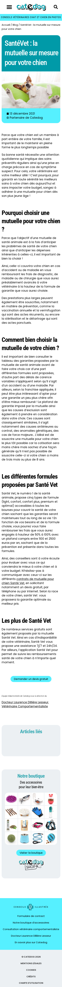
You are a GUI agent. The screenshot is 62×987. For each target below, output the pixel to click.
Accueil (6, 24)
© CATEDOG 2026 (31, 956)
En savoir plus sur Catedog (31, 942)
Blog (15, 24)
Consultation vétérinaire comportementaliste (31, 929)
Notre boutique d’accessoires (31, 922)
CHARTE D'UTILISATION (31, 983)
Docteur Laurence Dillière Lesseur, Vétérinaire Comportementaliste (25, 704)
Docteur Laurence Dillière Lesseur (31, 935)
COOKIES (31, 970)
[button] (9, 7)
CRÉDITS (31, 976)
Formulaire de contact (31, 916)
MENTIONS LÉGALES (31, 963)
